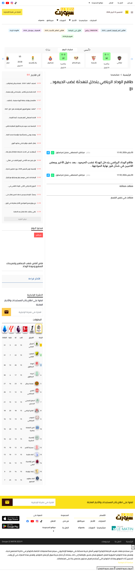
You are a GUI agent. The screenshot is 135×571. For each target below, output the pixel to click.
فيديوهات (105, 542)
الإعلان (111, 2)
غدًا (48, 50)
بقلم (88, 152)
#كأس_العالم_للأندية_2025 (54, 30)
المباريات (93, 20)
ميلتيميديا (83, 20)
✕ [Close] (133, 547)
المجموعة (65, 515)
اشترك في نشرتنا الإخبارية (12, 12)
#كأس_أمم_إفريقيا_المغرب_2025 (113, 30)
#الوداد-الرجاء (14, 30)
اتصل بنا (120, 2)
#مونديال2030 (67, 36)
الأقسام (103, 515)
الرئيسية (127, 75)
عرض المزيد (22, 219)
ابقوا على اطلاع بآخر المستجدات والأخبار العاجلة (23, 302)
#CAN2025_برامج (91, 30)
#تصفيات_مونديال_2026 (31, 30)
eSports (41, 20)
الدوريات (63, 20)
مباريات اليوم (67, 49)
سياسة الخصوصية (125, 562)
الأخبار (74, 20)
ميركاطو (50, 20)
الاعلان (53, 521)
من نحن (129, 2)
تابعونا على (37, 515)
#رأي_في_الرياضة (74, 30)
